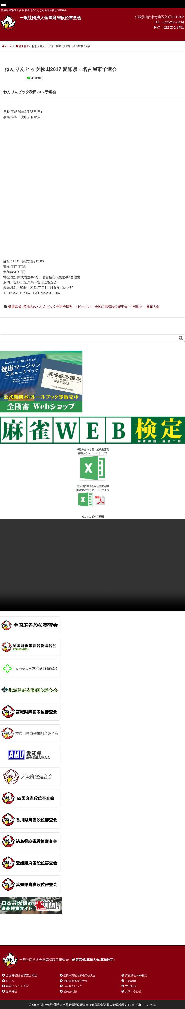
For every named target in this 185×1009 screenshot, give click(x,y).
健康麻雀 (14, 306)
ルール (10, 980)
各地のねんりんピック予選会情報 (48, 306)
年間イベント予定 (17, 986)
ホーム (12, 936)
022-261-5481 (173, 27)
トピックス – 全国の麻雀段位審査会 (101, 306)
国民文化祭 (70, 991)
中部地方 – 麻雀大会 (144, 306)
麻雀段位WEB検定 (136, 975)
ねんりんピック (72, 986)
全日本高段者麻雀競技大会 (79, 975)
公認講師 (130, 980)
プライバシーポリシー (93, 936)
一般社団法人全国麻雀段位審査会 (50, 17)
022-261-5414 (173, 22)
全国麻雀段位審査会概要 (21, 975)
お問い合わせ (35, 936)
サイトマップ (62, 936)
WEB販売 (131, 986)
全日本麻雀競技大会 (75, 980)
